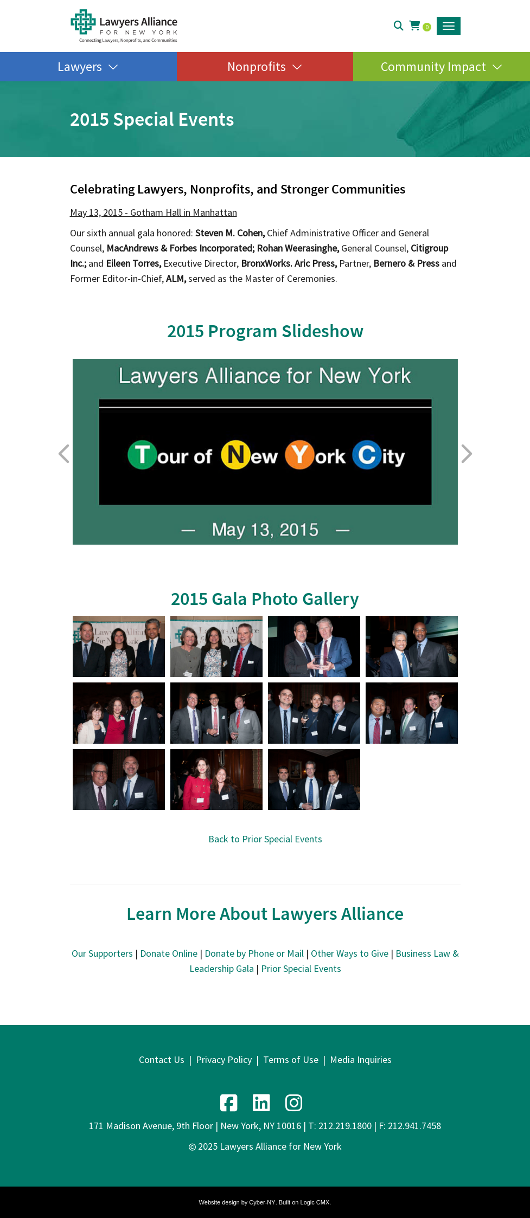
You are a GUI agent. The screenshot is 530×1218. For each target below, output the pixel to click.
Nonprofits (256, 66)
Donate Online (168, 953)
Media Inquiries (361, 1059)
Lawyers (80, 66)
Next (466, 454)
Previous (64, 454)
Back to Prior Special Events (265, 839)
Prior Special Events (301, 968)
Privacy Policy (224, 1059)
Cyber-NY (262, 1202)
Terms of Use (290, 1059)
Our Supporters (102, 953)
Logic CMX (315, 1202)
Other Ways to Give (349, 953)
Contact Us (161, 1059)
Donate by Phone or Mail (254, 953)
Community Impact (433, 66)
